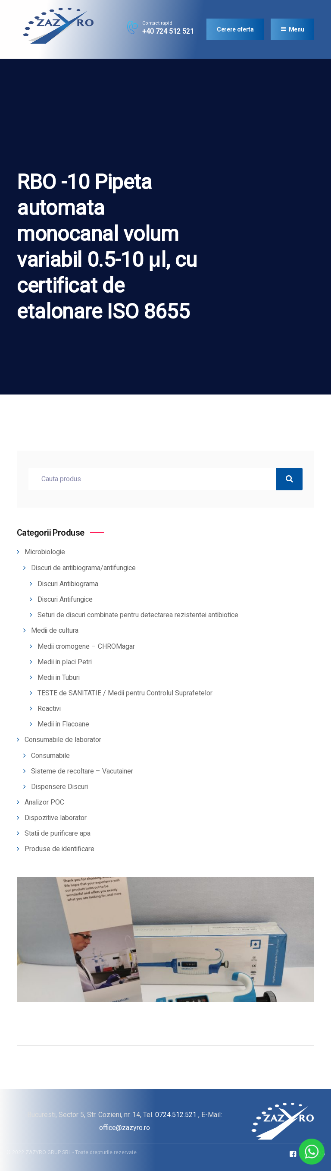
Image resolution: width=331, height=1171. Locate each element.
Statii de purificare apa (58, 833)
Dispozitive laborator (56, 818)
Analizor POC (44, 802)
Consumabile (50, 756)
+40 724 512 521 (168, 31)
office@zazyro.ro (124, 1128)
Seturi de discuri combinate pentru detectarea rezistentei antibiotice (137, 615)
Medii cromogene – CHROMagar (86, 646)
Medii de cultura (54, 630)
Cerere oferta (235, 29)
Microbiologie (45, 552)
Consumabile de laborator (63, 740)
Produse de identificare (59, 849)
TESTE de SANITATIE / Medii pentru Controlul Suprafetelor (124, 693)
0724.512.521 (176, 1115)
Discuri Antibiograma (67, 584)
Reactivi (49, 709)
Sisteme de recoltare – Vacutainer (82, 771)
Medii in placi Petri (64, 662)
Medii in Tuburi (58, 677)
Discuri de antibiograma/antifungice (83, 568)
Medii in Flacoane (63, 724)
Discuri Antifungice (65, 599)
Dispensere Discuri (59, 787)
